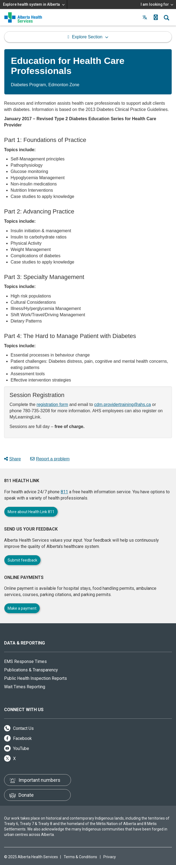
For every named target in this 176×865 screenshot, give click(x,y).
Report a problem (50, 459)
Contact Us (19, 728)
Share (12, 459)
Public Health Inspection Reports (35, 678)
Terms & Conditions (80, 857)
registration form (52, 404)
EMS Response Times (25, 661)
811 (64, 491)
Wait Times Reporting (24, 686)
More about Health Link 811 (31, 512)
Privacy (109, 857)
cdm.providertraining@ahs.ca (122, 404)
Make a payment (22, 608)
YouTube (16, 748)
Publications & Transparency (31, 669)
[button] (155, 17)
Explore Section (87, 37)
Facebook (18, 738)
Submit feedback (22, 560)
